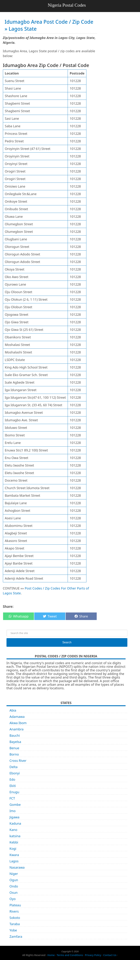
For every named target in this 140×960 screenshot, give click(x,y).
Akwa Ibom (18, 723)
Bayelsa (15, 742)
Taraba (15, 924)
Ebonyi (15, 773)
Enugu (14, 792)
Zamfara (16, 936)
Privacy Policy (93, 955)
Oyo (13, 899)
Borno (14, 754)
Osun (14, 892)
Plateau (15, 905)
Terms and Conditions (70, 955)
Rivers (14, 911)
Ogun (14, 880)
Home (51, 955)
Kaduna (15, 823)
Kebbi (14, 842)
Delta (14, 767)
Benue (14, 748)
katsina (15, 836)
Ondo (14, 886)
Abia (13, 710)
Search (66, 642)
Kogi (13, 848)
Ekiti (13, 786)
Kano (13, 830)
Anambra (17, 729)
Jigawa (14, 817)
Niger (14, 874)
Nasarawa (17, 867)
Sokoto (15, 917)
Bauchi (15, 735)
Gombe (15, 804)
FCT (12, 798)
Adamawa (17, 716)
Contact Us (109, 955)
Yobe (13, 930)
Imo (13, 811)
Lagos (14, 861)
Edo (12, 779)
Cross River (18, 760)
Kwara (14, 855)
